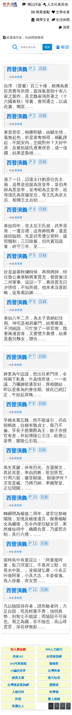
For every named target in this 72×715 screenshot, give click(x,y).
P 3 (32, 162)
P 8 (32, 403)
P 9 (32, 450)
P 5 (32, 255)
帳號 (62, 47)
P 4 (32, 209)
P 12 (33, 589)
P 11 (33, 543)
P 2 (32, 115)
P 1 (32, 68)
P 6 (32, 301)
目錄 (42, 68)
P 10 (33, 497)
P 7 (32, 356)
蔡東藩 (18, 76)
